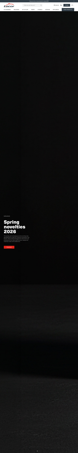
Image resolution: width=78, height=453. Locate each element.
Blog (61, 5)
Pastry (33, 9)
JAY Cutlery (25, 9)
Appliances (56, 9)
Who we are (56, 5)
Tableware (16, 9)
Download (9, 247)
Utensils (40, 9)
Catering (47, 9)
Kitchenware (7, 9)
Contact (66, 5)
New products (68, 9)
